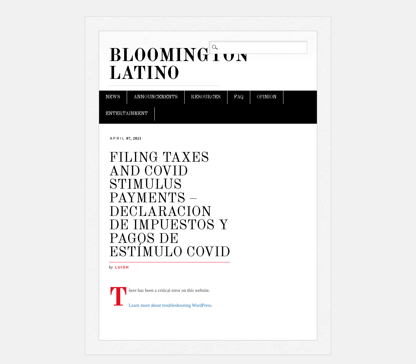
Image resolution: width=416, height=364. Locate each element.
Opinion (267, 97)
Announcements (156, 97)
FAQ (238, 97)
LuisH (122, 267)
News (113, 97)
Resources (206, 97)
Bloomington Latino (179, 65)
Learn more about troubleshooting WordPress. (171, 305)
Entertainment (127, 113)
